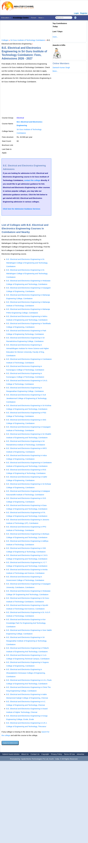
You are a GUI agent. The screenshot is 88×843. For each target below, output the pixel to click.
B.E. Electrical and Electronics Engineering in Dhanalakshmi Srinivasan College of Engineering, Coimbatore (25, 673)
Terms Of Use (69, 754)
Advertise (80, 754)
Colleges (5, 40)
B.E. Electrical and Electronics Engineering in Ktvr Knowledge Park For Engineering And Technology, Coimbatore (26, 623)
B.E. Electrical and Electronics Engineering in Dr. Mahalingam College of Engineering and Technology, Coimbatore (27, 262)
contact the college (32, 180)
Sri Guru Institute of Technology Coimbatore (27, 40)
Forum (33, 18)
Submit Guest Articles (10, 754)
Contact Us (35, 754)
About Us (25, 754)
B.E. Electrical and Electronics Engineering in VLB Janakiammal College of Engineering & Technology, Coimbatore (26, 398)
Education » (6, 18)
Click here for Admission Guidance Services (21, 209)
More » (41, 18)
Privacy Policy (56, 754)
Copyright (45, 754)
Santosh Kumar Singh (61, 67)
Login (76, 13)
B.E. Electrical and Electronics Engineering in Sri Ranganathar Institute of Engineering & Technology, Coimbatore (26, 640)
